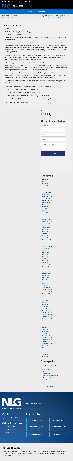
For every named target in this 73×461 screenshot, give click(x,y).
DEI (43, 367)
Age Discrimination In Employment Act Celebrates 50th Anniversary (56, 17)
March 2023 (45, 238)
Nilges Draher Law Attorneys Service (53, 380)
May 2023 (45, 234)
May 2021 (45, 281)
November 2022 (47, 246)
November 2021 (47, 271)
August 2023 (46, 227)
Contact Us (26, 1)
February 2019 (46, 333)
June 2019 (45, 325)
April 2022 (45, 261)
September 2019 (47, 319)
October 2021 (46, 273)
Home (4, 1)
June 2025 (45, 184)
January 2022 (46, 267)
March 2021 (45, 285)
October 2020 (46, 294)
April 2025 (45, 188)
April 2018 (45, 354)
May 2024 (45, 209)
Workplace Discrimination (50, 384)
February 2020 (46, 308)
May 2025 (45, 186)
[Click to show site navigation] (69, 6)
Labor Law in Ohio (47, 378)
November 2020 (47, 292)
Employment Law (47, 369)
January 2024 (46, 217)
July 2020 (45, 300)
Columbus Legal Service (49, 365)
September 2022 (47, 250)
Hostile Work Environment (50, 376)
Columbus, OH (10, 433)
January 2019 (46, 335)
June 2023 (45, 231)
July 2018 (44, 348)
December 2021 (47, 269)
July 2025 (45, 182)
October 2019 (46, 317)
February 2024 (46, 215)
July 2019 (44, 323)
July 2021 (44, 279)
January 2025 (46, 194)
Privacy (35, 451)
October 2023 (46, 223)
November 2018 (47, 339)
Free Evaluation (31, 403)
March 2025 (45, 190)
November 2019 (47, 315)
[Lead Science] (11, 448)
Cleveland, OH (10, 430)
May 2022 (45, 258)
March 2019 (45, 331)
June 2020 (45, 302)
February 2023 (46, 240)
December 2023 (47, 219)
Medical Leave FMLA (60, 426)
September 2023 (47, 225)
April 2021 (45, 283)
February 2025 (46, 192)
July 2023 (45, 229)
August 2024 (46, 202)
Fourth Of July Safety (15, 25)
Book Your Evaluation (36, 11)
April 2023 (45, 236)
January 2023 (46, 242)
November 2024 (47, 196)
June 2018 (45, 350)
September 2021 (47, 275)
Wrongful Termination (48, 386)
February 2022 (46, 265)
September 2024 (47, 200)
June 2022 (45, 256)
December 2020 (47, 290)
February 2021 (46, 288)
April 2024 (45, 211)
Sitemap (28, 451)
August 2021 (45, 277)
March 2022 (45, 263)
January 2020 (46, 310)
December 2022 (47, 244)
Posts (14, 102)
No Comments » (23, 102)
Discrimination (35, 434)
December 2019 (47, 312)
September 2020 (47, 296)
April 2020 (45, 304)
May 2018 (45, 352)
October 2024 (46, 198)
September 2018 (47, 344)
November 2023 (47, 221)
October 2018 (46, 342)
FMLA (43, 371)
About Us (10, 1)
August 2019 (45, 321)
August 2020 (46, 298)
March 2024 (45, 213)
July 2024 (45, 204)
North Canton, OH (11, 427)
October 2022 (46, 248)
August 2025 (46, 180)
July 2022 (45, 254)
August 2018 (45, 346)
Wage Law (58, 434)
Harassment (46, 374)
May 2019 (45, 327)
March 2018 (45, 356)
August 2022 (46, 252)
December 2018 (47, 337)
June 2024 (45, 207)
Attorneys (18, 1)
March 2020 (45, 306)
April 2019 (45, 329)
